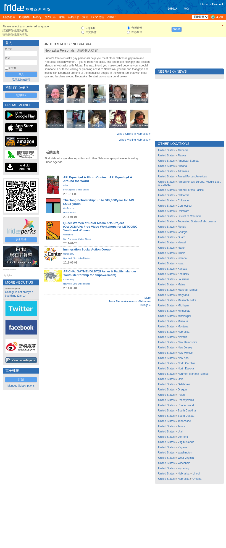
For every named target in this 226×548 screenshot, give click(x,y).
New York (183, 358)
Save (176, 29)
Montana (183, 326)
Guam (181, 237)
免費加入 (21, 95)
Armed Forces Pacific (191, 190)
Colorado (183, 200)
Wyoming (183, 468)
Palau (181, 394)
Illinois (181, 253)
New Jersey (185, 347)
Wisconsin (184, 463)
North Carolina (186, 363)
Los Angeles (69, 190)
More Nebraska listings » (145, 301)
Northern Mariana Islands (193, 373)
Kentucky (183, 274)
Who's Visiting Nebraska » (135, 139)
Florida (182, 226)
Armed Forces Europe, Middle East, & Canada (189, 183)
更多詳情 (21, 239)
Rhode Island (186, 405)
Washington (185, 452)
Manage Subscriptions (21, 385)
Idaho (181, 247)
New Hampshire (187, 342)
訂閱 (21, 379)
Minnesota (184, 310)
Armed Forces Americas (192, 176)
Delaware (183, 211)
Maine (181, 284)
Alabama (183, 150)
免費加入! (173, 8)
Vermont (183, 436)
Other (65, 185)
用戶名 (9, 48)
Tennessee (184, 421)
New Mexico (185, 352)
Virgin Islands (186, 442)
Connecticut (185, 205)
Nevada (182, 337)
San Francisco (70, 239)
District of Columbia (189, 216)
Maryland (183, 295)
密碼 (7, 57)
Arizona (182, 166)
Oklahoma (184, 384)
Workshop (68, 235)
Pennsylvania (186, 400)
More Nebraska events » (124, 301)
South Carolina (187, 410)
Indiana (182, 258)
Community (68, 254)
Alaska (182, 155)
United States (57, 44)
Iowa (180, 263)
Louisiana (183, 279)
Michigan (183, 305)
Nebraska (82, 44)
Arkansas (183, 171)
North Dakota (186, 368)
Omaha (196, 478)
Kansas (182, 268)
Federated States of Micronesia (197, 221)
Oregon (182, 389)
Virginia (182, 447)
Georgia (182, 232)
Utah (180, 431)
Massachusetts (187, 300)
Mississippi (184, 316)
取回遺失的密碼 (21, 79)
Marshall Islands (187, 289)
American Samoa (188, 160)
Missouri (183, 321)
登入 (186, 8)
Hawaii (182, 242)
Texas (181, 426)
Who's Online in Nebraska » (134, 133)
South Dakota (186, 415)
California (183, 195)
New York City (69, 258)
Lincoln (196, 473)
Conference (68, 208)
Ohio (180, 379)
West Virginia (186, 457)
